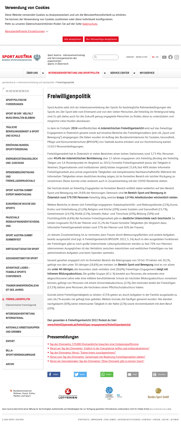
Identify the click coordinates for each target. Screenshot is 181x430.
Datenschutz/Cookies (129, 420)
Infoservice (147, 73)
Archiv (10, 364)
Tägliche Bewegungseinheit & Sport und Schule (22, 131)
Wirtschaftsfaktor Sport (22, 249)
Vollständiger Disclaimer (161, 409)
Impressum (96, 420)
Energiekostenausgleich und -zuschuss (22, 160)
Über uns (32, 73)
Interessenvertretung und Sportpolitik (74, 73)
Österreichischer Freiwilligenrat (21, 305)
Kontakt (130, 57)
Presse (156, 420)
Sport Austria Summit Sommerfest (19, 237)
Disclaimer (110, 420)
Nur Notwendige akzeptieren (101, 39)
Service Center (119, 73)
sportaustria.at (8, 82)
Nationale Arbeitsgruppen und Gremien (22, 329)
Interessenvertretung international (20, 316)
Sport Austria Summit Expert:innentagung (19, 192)
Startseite (83, 420)
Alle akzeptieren (72, 39)
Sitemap (175, 420)
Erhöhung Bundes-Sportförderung (17, 147)
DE (153, 57)
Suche (165, 420)
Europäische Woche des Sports (21, 206)
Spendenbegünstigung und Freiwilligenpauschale (20, 176)
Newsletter (141, 57)
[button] (53, 374)
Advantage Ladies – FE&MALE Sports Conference (18, 272)
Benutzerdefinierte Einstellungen (25, 31)
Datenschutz (89, 23)
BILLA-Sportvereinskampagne (20, 352)
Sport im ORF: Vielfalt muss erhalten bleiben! (20, 115)
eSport (10, 341)
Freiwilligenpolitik (65, 82)
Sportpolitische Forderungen (16, 102)
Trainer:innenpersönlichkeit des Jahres (22, 287)
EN (157, 57)
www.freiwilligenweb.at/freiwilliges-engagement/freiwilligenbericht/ (89, 324)
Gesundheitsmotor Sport (22, 258)
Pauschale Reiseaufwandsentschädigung (22, 221)
